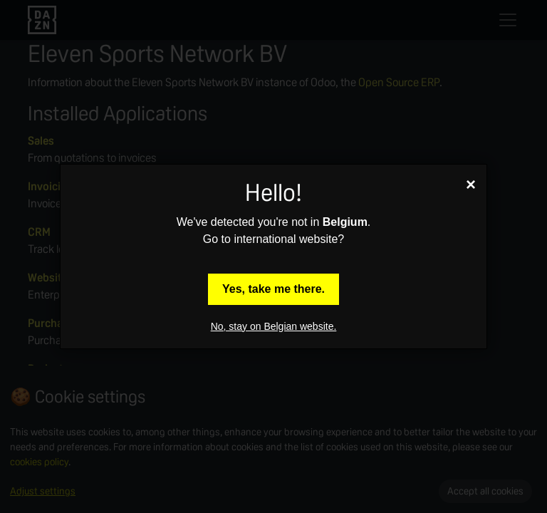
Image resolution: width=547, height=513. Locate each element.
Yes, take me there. (273, 289)
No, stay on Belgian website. (274, 326)
